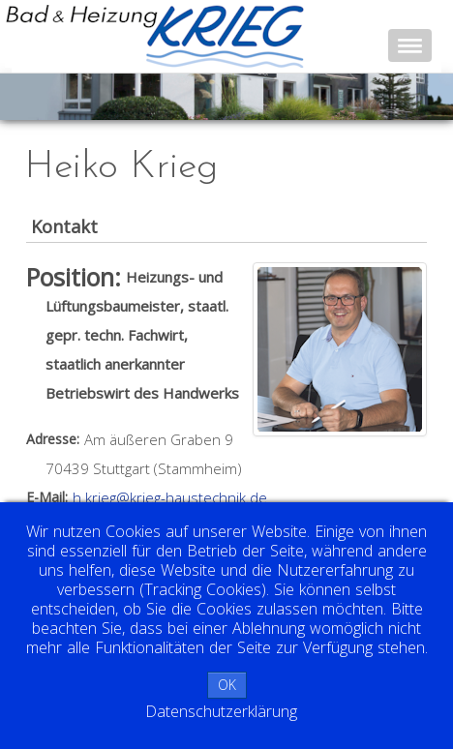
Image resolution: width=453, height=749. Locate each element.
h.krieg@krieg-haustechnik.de (170, 497)
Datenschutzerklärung (221, 711)
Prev (34, 95)
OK (227, 684)
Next (427, 95)
